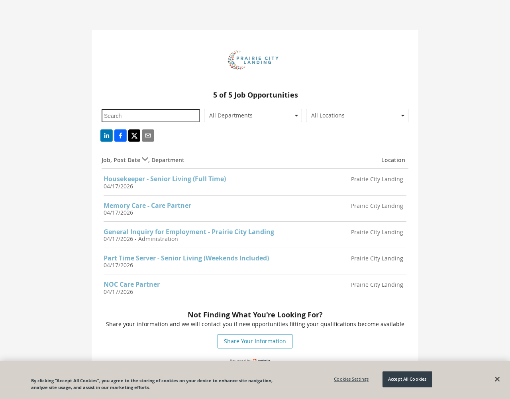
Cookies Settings (351, 379)
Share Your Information (255, 341)
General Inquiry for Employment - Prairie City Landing (189, 231)
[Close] (497, 379)
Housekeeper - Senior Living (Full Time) (165, 178)
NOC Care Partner (132, 284)
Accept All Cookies (407, 379)
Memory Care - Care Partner (147, 205)
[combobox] (253, 115)
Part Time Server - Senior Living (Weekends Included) (186, 258)
